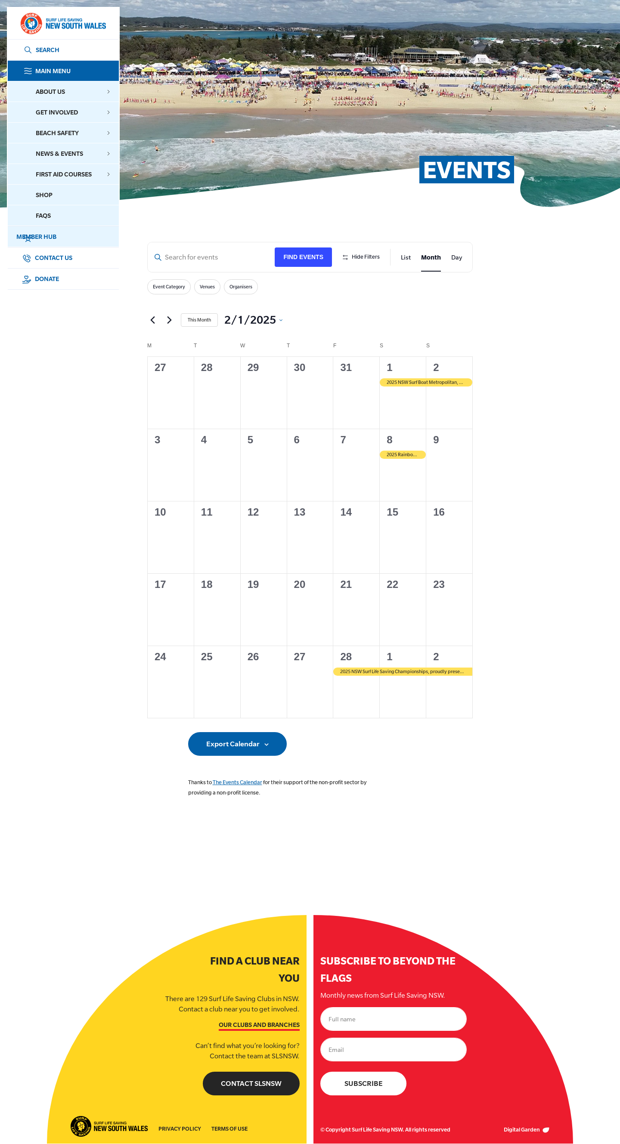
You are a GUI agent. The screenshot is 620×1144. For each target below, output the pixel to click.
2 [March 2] (436, 656)
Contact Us (47, 257)
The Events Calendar (237, 782)
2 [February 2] (436, 367)
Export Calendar (233, 744)
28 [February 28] (346, 656)
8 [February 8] (389, 439)
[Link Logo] (63, 23)
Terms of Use (229, 1129)
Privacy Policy (179, 1129)
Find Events (303, 257)
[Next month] (169, 320)
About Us (73, 91)
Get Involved (73, 112)
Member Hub (71, 236)
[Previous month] (152, 320)
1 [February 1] (389, 367)
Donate (40, 279)
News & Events (73, 153)
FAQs (43, 215)
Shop (44, 194)
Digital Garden (526, 1130)
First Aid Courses (73, 174)
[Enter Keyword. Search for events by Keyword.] (211, 257)
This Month (199, 319)
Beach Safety (73, 132)
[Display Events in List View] (406, 257)
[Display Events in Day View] (456, 257)
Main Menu (71, 71)
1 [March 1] (389, 656)
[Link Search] (39, 50)
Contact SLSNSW (251, 1084)
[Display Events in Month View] (431, 257)
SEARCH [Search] (47, 49)
